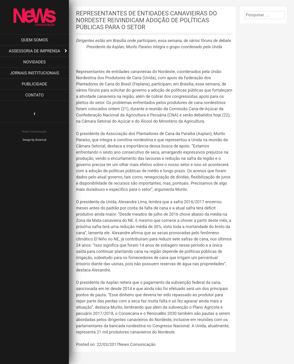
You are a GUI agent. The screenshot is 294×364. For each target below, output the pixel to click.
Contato (34, 95)
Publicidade (34, 84)
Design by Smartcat (34, 139)
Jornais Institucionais (34, 73)
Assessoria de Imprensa (34, 50)
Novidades (34, 61)
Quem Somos (34, 39)
